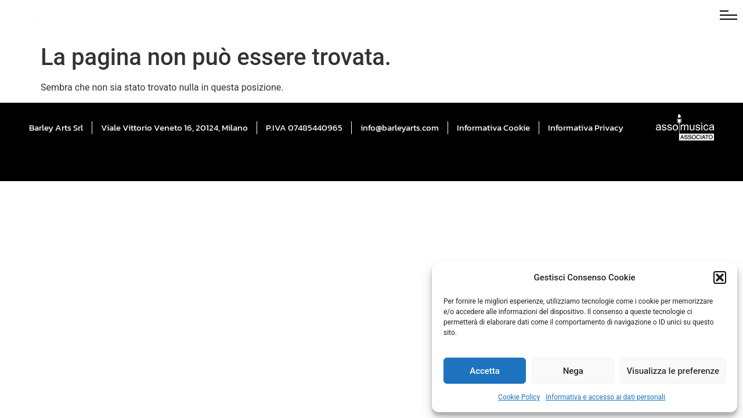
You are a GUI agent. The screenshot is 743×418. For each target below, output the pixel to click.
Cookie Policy (519, 397)
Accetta (485, 371)
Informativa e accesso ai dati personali (605, 397)
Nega (573, 371)
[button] (720, 277)
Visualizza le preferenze (672, 371)
